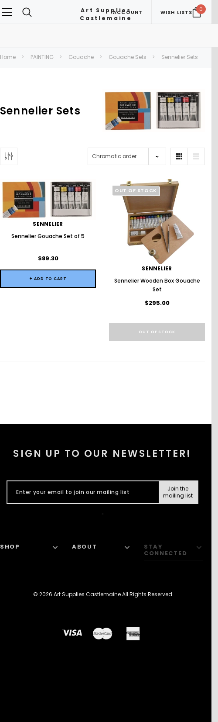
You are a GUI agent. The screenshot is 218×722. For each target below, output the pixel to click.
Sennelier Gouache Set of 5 (48, 236)
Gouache (81, 57)
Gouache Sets (127, 57)
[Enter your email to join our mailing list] (80, 492)
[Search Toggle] (27, 12)
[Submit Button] (178, 492)
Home (8, 57)
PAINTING (42, 57)
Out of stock (157, 332)
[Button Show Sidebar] (8, 156)
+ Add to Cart (48, 278)
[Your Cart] (196, 12)
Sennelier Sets (179, 57)
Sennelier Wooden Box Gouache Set (157, 285)
